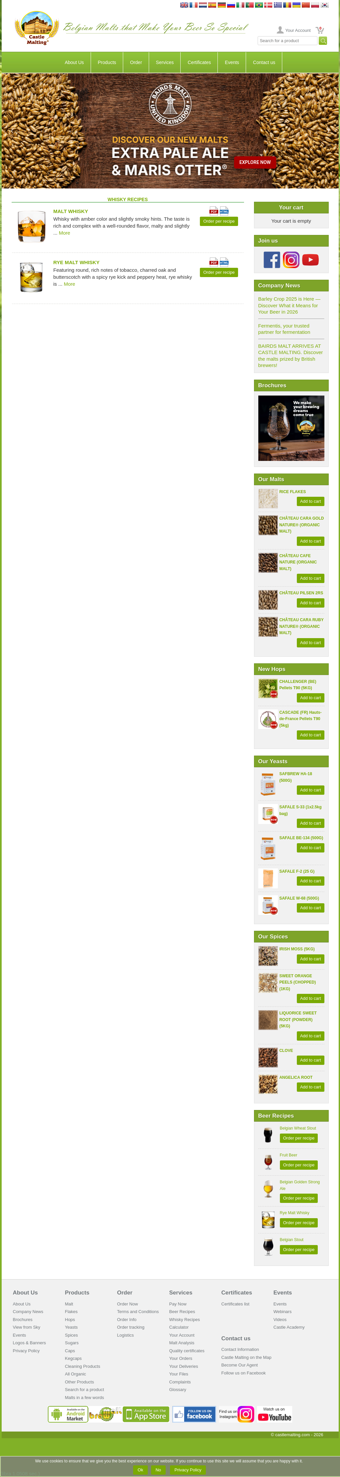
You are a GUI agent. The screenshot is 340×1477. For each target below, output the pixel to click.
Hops (70, 1319)
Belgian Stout (291, 1239)
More (64, 233)
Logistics (125, 1335)
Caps (70, 1350)
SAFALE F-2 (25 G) (296, 871)
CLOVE (286, 1050)
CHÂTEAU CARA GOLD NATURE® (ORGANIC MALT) (301, 525)
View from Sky (27, 1327)
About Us (74, 62)
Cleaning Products (82, 1366)
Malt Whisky (70, 211)
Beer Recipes (182, 1311)
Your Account (297, 30)
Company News (28, 1311)
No (158, 1469)
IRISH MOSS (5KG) (297, 949)
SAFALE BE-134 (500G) (301, 838)
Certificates (199, 62)
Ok (140, 1469)
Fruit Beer (289, 1155)
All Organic (75, 1373)
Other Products (79, 1381)
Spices (71, 1335)
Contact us (264, 62)
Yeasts (71, 1327)
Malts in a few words (84, 1397)
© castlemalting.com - (297, 1434)
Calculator (179, 1327)
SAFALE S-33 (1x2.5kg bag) (300, 810)
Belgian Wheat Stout (298, 1128)
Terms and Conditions (138, 1311)
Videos (280, 1319)
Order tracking (130, 1327)
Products (107, 62)
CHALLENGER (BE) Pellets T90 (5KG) (297, 685)
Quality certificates (187, 1350)
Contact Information (240, 1349)
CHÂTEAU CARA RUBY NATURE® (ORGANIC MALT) (301, 626)
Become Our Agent (239, 1365)
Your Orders (181, 1358)
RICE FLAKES (292, 491)
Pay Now (178, 1303)
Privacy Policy (26, 1350)
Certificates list (235, 1303)
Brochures (23, 1319)
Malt (69, 1303)
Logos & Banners (29, 1342)
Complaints (180, 1381)
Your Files (178, 1373)
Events (232, 62)
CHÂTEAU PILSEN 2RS (301, 593)
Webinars (283, 1311)
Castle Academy (289, 1327)
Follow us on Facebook (243, 1372)
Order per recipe (299, 1138)
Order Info (127, 1319)
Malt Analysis (182, 1342)
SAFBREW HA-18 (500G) (295, 777)
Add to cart (310, 501)
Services (165, 62)
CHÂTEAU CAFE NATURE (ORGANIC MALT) (298, 562)
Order (136, 62)
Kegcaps (73, 1358)
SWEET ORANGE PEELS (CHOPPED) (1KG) (297, 982)
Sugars (72, 1342)
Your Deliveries (183, 1366)
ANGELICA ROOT (295, 1077)
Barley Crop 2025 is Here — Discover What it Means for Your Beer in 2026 (289, 305)
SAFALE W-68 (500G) (299, 898)
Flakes (71, 1311)
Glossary (177, 1389)
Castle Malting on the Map (246, 1357)
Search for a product (84, 1389)
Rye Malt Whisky (294, 1213)
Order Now (127, 1303)
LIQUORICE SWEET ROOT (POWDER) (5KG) (298, 1019)
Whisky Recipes (184, 1319)
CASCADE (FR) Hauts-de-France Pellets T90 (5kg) (300, 719)
